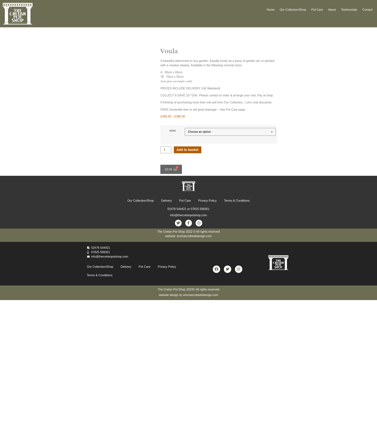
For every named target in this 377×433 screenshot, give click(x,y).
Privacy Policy (207, 200)
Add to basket (188, 150)
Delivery (166, 200)
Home (271, 9)
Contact (367, 9)
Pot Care (317, 9)
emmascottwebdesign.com (200, 295)
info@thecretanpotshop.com (188, 215)
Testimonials (349, 9)
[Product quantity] (165, 149)
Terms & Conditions (237, 200)
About (332, 9)
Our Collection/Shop (293, 9)
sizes (172, 130)
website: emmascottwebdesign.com (188, 236)
